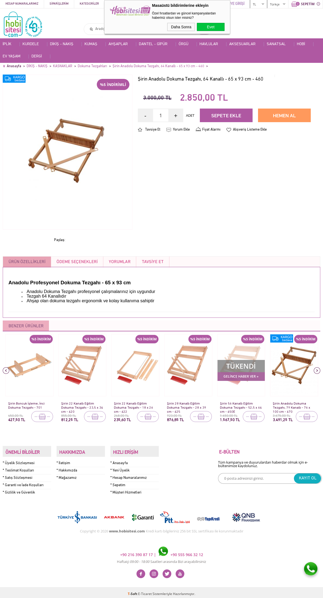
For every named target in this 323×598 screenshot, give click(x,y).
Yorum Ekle (181, 129)
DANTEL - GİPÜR (153, 44)
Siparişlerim (59, 3)
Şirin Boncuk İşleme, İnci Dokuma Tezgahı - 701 (26, 405)
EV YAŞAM (11, 56)
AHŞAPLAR (118, 44)
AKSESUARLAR (242, 44)
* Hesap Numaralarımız (128, 475)
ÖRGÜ (183, 44)
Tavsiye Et (152, 129)
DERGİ (37, 56)
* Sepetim (117, 482)
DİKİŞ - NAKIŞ (61, 44)
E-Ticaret (145, 591)
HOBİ (301, 44)
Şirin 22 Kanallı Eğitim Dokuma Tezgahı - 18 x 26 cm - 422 (133, 406)
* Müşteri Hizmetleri (125, 490)
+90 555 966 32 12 (181, 551)
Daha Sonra (181, 27)
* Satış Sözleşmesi (17, 475)
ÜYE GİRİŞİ (236, 4)
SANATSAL (276, 44)
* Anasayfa (119, 460)
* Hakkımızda (67, 468)
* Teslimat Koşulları (18, 468)
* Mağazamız (67, 475)
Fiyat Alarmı (211, 129)
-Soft (133, 591)
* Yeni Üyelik (120, 468)
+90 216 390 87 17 (137, 551)
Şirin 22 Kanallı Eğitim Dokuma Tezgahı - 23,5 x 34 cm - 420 (80, 406)
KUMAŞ (91, 44)
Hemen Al (284, 116)
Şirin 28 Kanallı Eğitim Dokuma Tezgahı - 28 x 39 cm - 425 (186, 406)
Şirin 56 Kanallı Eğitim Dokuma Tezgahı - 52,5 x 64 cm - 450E (238, 406)
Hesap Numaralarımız (21, 3)
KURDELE (31, 44)
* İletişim (63, 460)
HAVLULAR (209, 44)
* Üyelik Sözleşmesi (19, 460)
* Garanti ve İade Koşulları (23, 482)
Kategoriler (89, 3)
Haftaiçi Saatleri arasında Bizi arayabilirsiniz (161, 558)
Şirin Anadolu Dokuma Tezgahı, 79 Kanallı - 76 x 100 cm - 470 (292, 406)
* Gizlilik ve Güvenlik (19, 490)
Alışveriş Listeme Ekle (250, 129)
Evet (211, 27)
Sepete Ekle (226, 116)
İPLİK (7, 44)
